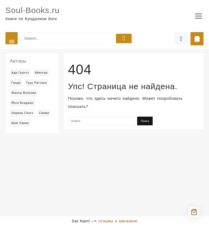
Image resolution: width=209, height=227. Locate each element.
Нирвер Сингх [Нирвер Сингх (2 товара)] (22, 112)
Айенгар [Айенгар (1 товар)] (41, 72)
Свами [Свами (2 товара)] (44, 112)
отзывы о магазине (118, 221)
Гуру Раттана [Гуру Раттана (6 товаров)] (36, 82)
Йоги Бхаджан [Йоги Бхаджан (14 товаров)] (22, 102)
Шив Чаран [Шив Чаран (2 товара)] (20, 123)
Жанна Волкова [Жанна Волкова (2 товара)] (23, 92)
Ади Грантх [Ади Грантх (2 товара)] (20, 72)
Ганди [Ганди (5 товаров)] (16, 82)
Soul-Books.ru (32, 10)
